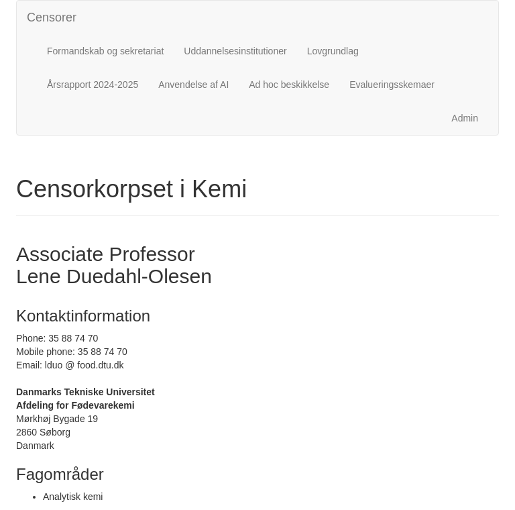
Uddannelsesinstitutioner (235, 51)
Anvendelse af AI (193, 84)
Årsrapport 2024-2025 (92, 84)
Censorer (51, 17)
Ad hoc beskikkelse (289, 84)
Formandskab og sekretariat (105, 51)
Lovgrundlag (333, 51)
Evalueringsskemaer (392, 84)
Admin (464, 118)
